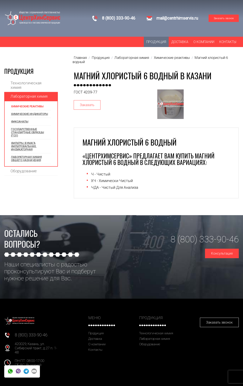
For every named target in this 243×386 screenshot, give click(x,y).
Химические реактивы (27, 106)
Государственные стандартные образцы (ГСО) (27, 132)
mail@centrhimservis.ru (177, 18)
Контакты (227, 42)
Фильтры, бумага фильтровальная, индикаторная (23, 146)
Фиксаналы (19, 121)
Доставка (179, 42)
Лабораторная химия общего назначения (26, 158)
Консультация (222, 253)
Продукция (156, 42)
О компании (203, 42)
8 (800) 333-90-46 (118, 18)
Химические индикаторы (29, 114)
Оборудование (24, 171)
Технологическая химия (26, 85)
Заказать (87, 105)
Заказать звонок (224, 18)
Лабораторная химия (29, 96)
